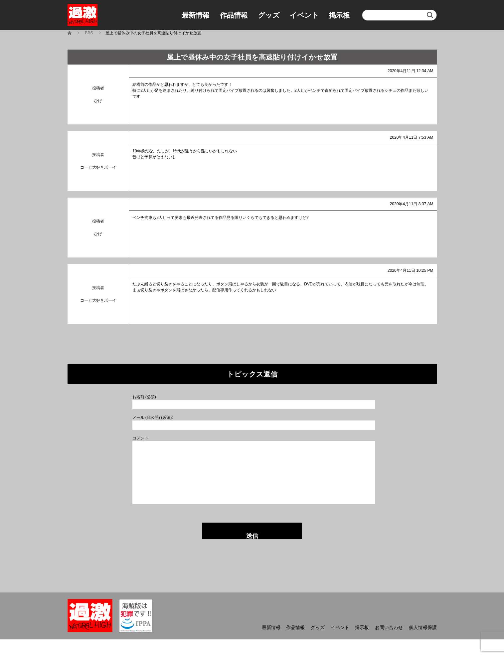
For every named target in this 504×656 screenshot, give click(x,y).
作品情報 (234, 15)
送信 (252, 536)
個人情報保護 (423, 627)
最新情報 (196, 15)
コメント (140, 438)
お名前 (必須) (144, 397)
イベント (304, 15)
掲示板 (339, 15)
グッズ (269, 15)
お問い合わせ (389, 627)
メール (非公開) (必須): (152, 417)
